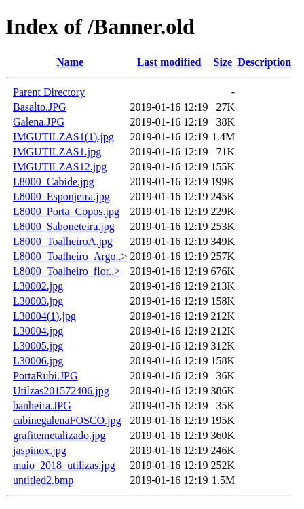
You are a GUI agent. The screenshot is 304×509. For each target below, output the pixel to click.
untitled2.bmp (43, 480)
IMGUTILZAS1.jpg (57, 151)
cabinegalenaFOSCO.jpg (67, 420)
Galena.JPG (38, 122)
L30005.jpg (38, 346)
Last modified (169, 62)
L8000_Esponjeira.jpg (61, 196)
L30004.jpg (38, 331)
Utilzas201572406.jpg (61, 390)
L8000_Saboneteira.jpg (64, 226)
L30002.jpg (38, 286)
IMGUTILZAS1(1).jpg (63, 137)
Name (69, 62)
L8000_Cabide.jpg (53, 181)
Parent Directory (49, 92)
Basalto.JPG (39, 107)
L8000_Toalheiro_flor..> (66, 271)
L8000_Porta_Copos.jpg (66, 211)
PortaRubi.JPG (45, 375)
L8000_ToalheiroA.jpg (63, 241)
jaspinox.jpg (39, 450)
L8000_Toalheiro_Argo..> (70, 256)
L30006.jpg (38, 360)
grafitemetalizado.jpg (59, 435)
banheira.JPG (42, 405)
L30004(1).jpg (44, 316)
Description (264, 62)
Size (223, 62)
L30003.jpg (38, 301)
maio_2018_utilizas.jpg (64, 465)
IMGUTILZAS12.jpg (60, 166)
